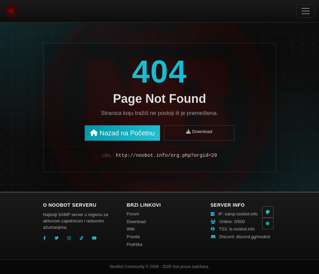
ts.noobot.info (242, 228)
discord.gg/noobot (253, 236)
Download (199, 133)
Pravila (133, 236)
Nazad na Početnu (122, 134)
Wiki (131, 228)
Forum (133, 213)
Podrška (135, 244)
